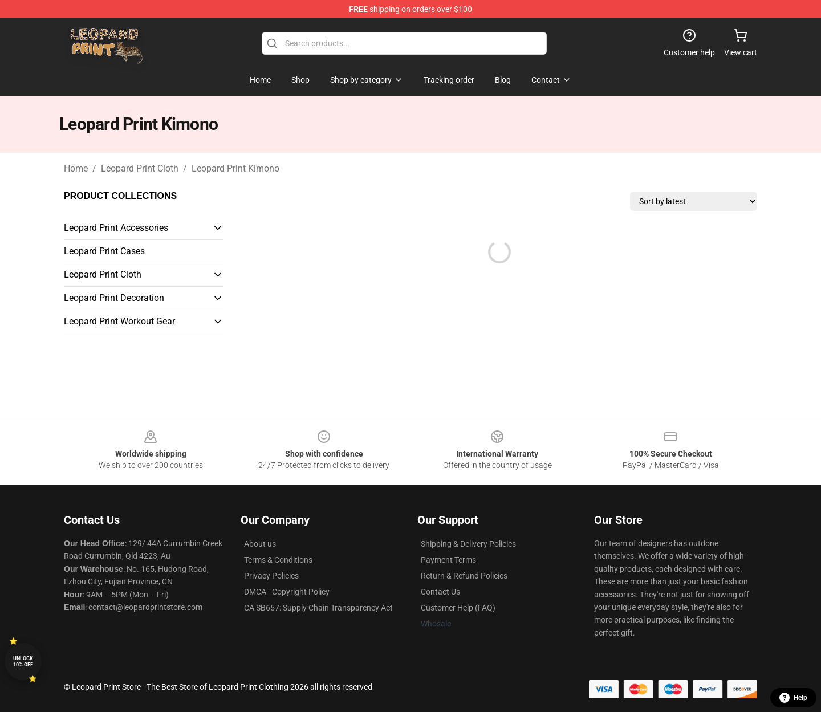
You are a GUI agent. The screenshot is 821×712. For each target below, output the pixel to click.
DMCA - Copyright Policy (287, 591)
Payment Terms (448, 559)
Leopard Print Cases (104, 251)
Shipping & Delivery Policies (468, 543)
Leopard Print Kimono (235, 168)
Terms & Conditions (278, 559)
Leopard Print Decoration (114, 297)
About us (260, 543)
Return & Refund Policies (464, 575)
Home (76, 168)
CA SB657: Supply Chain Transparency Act (318, 607)
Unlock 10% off (23, 662)
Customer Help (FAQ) (458, 607)
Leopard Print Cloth (139, 168)
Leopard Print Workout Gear (119, 321)
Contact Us (440, 591)
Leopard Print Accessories (116, 227)
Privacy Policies (271, 575)
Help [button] (793, 698)
